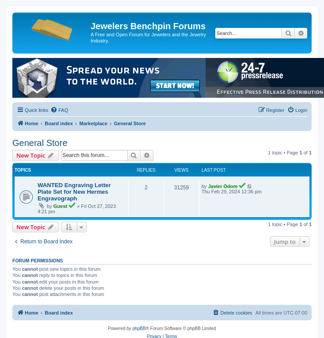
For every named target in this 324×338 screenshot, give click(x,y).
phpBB (139, 328)
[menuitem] (59, 110)
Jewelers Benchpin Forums (148, 26)
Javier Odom (223, 186)
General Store (40, 143)
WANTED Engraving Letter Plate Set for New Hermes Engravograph (74, 192)
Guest (60, 206)
